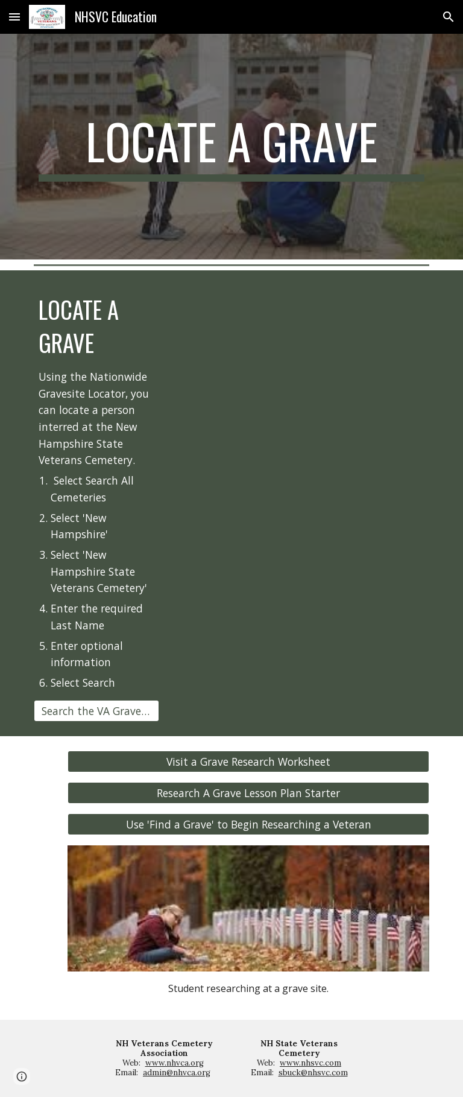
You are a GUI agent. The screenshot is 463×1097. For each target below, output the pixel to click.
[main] (231, 146)
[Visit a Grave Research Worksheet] (248, 761)
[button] (14, 16)
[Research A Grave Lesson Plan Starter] (248, 793)
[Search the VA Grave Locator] (96, 710)
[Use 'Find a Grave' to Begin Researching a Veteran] (248, 824)
